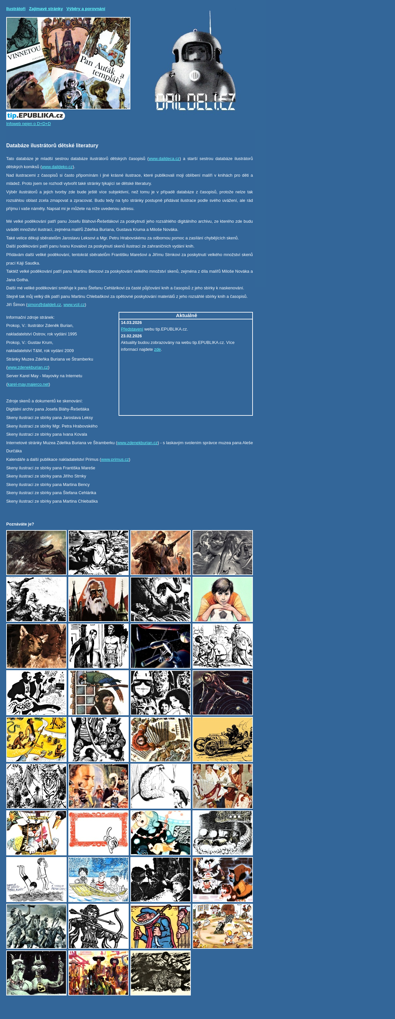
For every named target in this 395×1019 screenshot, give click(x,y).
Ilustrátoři (15, 8)
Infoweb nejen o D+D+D (28, 123)
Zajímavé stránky (46, 8)
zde (157, 349)
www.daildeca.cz (164, 158)
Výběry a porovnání (85, 8)
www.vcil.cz (74, 304)
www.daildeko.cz (57, 166)
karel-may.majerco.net (28, 384)
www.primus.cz (115, 459)
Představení (132, 329)
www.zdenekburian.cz (28, 367)
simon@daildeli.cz (44, 304)
